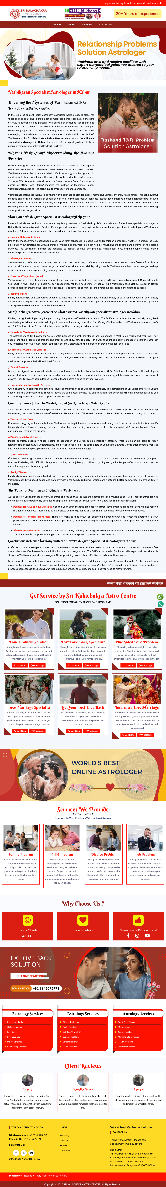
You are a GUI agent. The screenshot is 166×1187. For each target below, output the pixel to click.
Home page (65, 1135)
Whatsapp (37, 665)
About (71, 24)
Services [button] (87, 24)
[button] (12, 54)
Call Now (20, 665)
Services (63, 1144)
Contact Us (105, 24)
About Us (64, 1140)
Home (57, 24)
